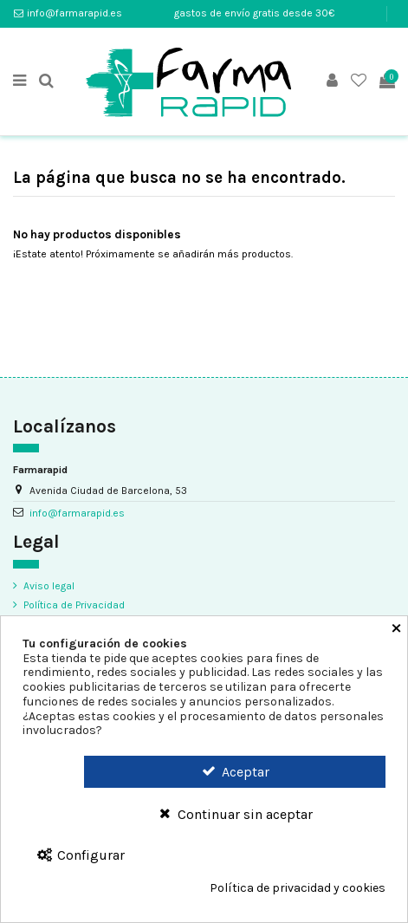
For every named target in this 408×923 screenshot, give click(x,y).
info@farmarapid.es (74, 13)
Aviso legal (48, 586)
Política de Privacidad (74, 605)
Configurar (80, 855)
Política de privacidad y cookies (297, 888)
